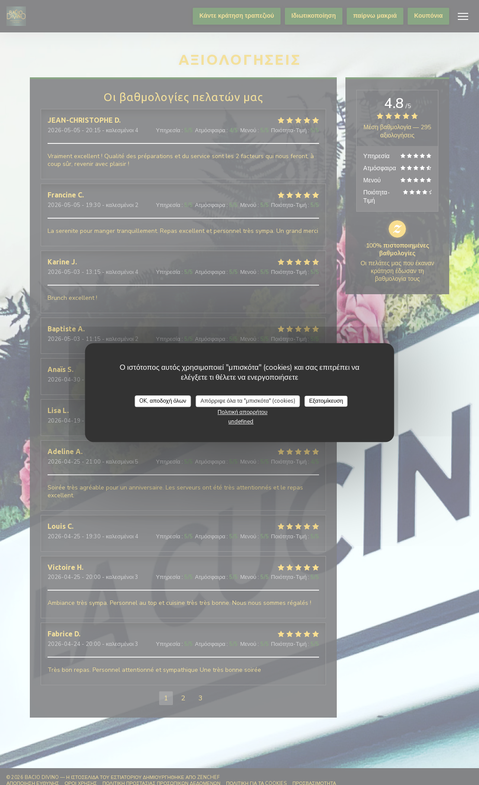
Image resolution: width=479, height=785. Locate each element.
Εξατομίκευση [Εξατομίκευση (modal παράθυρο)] (326, 401)
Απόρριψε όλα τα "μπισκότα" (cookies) (248, 401)
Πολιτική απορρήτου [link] (242, 412)
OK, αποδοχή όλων (162, 401)
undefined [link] (240, 422)
